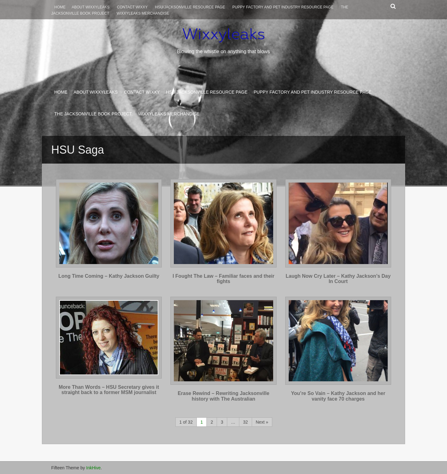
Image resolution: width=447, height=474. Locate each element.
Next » (262, 422)
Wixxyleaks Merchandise (143, 13)
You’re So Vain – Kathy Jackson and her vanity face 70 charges (338, 396)
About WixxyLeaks (91, 7)
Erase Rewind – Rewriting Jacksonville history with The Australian (223, 396)
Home (59, 7)
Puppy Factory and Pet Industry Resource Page (283, 7)
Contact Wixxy (132, 7)
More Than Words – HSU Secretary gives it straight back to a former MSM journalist (109, 389)
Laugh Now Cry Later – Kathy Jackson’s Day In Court (338, 278)
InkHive (93, 467)
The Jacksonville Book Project (93, 113)
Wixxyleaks (223, 34)
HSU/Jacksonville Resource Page (190, 7)
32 (245, 422)
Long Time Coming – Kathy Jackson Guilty (108, 276)
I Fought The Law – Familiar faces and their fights (223, 278)
